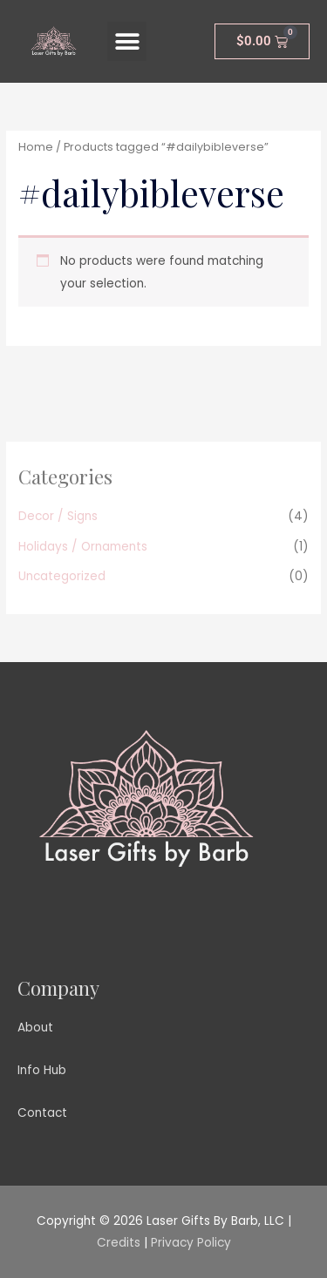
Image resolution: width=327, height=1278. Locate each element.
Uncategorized (62, 576)
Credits (118, 1242)
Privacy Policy (191, 1242)
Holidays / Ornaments (82, 546)
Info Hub (41, 1070)
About (35, 1027)
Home (35, 146)
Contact (42, 1113)
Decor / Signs (58, 516)
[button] (126, 41)
